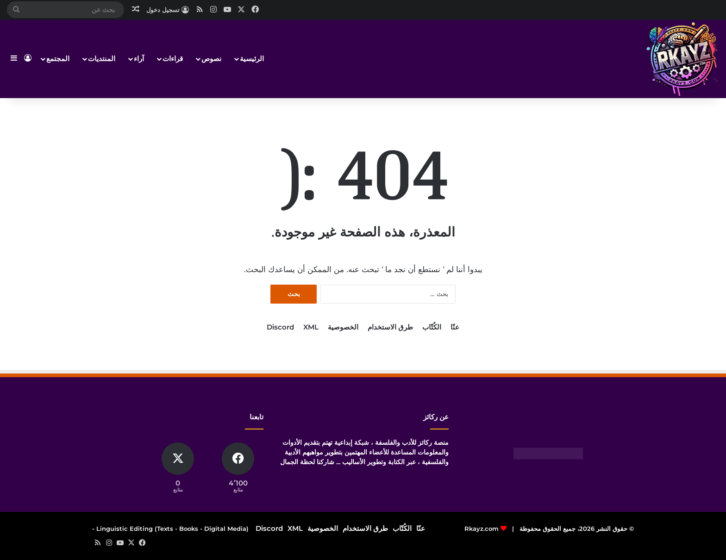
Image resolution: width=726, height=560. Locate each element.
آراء (139, 58)
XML (311, 327)
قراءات (173, 58)
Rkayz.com (481, 528)
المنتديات (101, 58)
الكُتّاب (431, 327)
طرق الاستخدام (390, 327)
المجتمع (57, 58)
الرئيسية (252, 58)
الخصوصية (343, 327)
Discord (280, 327)
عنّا (455, 327)
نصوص (211, 58)
